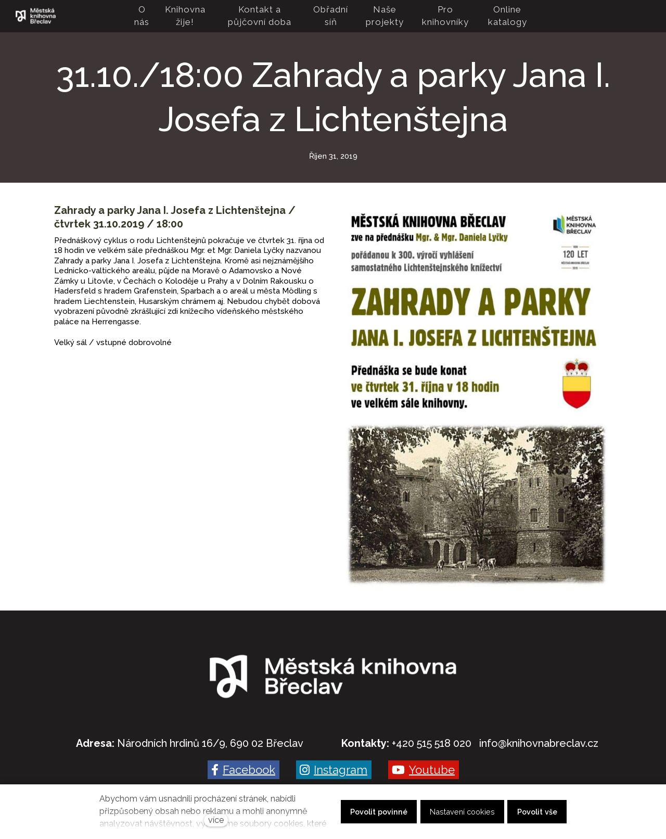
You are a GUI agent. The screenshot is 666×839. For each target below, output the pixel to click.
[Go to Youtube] (423, 769)
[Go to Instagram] (334, 769)
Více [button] (518, 16)
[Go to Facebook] (243, 769)
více (216, 820)
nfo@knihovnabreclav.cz (539, 743)
